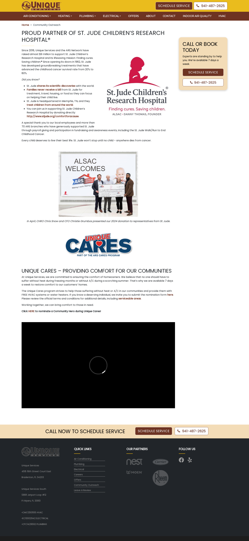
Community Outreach (86, 485)
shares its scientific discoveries (56, 86)
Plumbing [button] (86, 16)
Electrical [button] (111, 16)
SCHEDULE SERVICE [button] (174, 5)
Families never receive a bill (44, 90)
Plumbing (79, 464)
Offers (133, 16)
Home (25, 25)
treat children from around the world (50, 105)
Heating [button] (64, 16)
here (170, 295)
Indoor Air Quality (197, 16)
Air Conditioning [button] (36, 16)
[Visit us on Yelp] (190, 461)
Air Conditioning (82, 458)
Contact (169, 16)
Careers (78, 474)
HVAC (222, 16)
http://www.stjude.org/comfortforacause (53, 116)
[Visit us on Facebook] (181, 461)
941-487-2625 (210, 5)
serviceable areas (129, 298)
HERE (31, 311)
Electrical (79, 469)
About (151, 16)
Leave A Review (82, 490)
